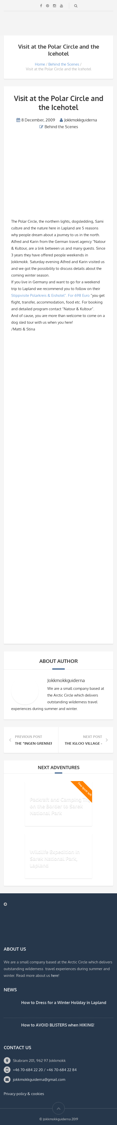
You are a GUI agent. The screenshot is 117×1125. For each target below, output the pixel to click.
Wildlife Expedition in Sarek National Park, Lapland (55, 858)
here (54, 975)
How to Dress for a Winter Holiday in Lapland (63, 1002)
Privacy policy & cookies (24, 1093)
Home (40, 64)
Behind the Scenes (63, 64)
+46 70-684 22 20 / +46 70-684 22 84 (45, 1069)
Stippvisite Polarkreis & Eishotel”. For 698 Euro (51, 295)
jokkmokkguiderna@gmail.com (39, 1079)
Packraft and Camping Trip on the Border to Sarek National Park (61, 806)
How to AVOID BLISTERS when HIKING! (57, 1025)
